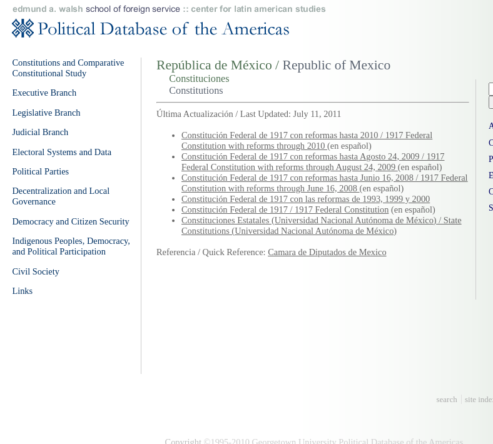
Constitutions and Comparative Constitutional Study (68, 68)
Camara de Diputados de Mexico (327, 252)
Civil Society (35, 271)
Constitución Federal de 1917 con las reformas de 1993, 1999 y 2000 (305, 199)
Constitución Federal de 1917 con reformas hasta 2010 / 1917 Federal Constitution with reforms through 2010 (306, 140)
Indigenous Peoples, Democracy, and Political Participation (71, 246)
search (447, 399)
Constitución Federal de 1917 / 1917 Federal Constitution (285, 209)
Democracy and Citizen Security (70, 221)
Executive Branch (44, 93)
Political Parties (40, 171)
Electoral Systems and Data (61, 152)
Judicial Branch (40, 132)
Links (22, 291)
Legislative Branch (46, 113)
